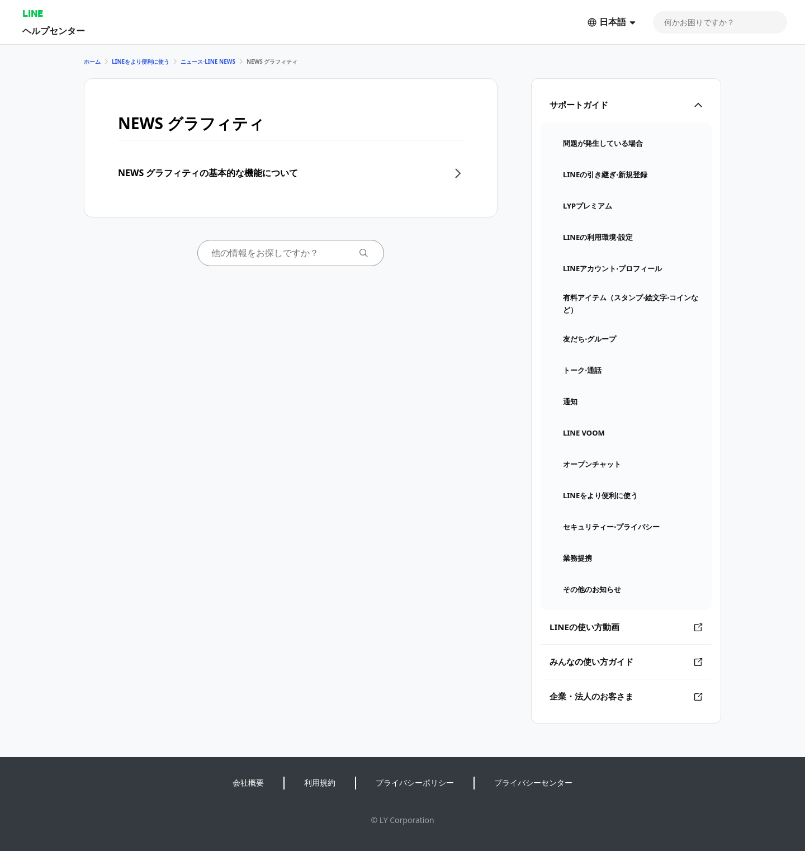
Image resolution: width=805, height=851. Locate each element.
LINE (32, 13)
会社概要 (248, 782)
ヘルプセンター (53, 30)
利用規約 (319, 782)
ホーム (92, 61)
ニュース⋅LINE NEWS (208, 61)
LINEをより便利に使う (140, 61)
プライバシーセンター (533, 782)
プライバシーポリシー (415, 782)
